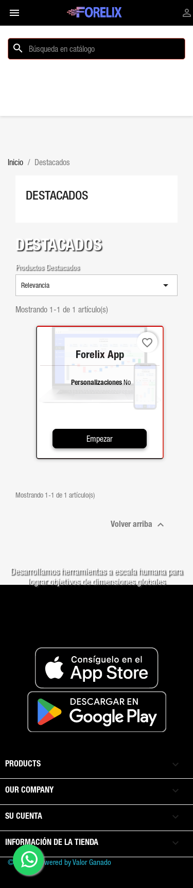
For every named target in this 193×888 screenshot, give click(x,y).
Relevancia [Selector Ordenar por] (96, 285)
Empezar (99, 438)
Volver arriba (139, 525)
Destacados (57, 195)
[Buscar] (96, 49)
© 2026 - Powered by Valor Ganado (59, 862)
